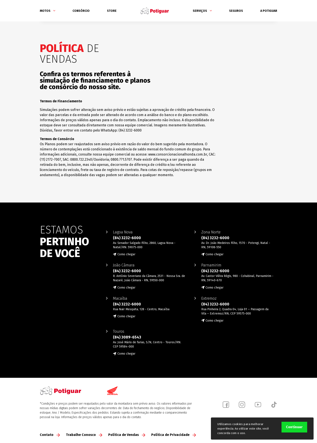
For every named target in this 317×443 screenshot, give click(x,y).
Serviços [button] (202, 11)
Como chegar (126, 254)
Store (112, 11)
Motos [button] (47, 11)
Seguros (236, 11)
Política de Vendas (126, 435)
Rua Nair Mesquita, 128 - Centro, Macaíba (141, 309)
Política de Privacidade (173, 435)
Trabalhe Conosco (84, 435)
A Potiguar (268, 11)
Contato (50, 435)
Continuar (294, 427)
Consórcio (81, 11)
